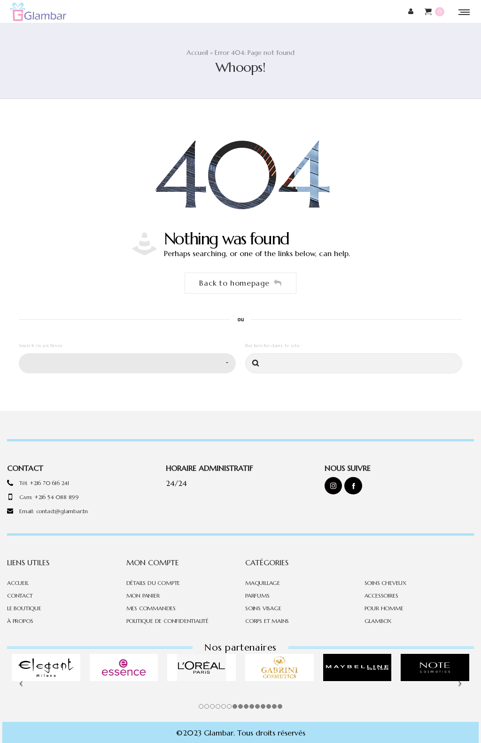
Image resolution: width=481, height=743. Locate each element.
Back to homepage (240, 279)
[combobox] (127, 359)
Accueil (197, 50)
